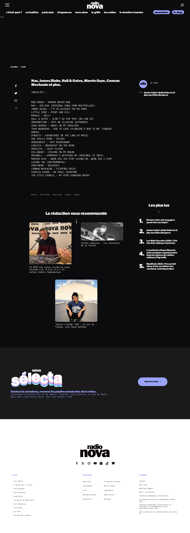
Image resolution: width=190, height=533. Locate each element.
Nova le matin (109, 486)
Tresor (77, 194)
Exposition (87, 499)
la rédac (154, 83)
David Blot (45, 194)
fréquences (64, 12)
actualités (32, 12)
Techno (68, 194)
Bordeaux (107, 499)
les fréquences (20, 504)
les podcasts (19, 489)
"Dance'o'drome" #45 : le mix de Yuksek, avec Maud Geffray (74, 325)
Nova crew (143, 485)
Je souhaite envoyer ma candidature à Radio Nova (157, 500)
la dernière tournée (131, 12)
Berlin (34, 194)
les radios (110, 12)
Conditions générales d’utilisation (153, 496)
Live (84, 490)
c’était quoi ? (14, 12)
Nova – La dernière (147, 492)
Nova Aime (87, 481)
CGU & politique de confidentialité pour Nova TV (158, 513)
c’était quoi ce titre (23, 485)
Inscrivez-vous (151, 381)
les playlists (19, 492)
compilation (108, 490)
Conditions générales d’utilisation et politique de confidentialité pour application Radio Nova (155, 506)
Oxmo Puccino (109, 495)
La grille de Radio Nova (24, 500)
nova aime (81, 12)
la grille (96, 12)
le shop (178, 12)
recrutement (87, 486)
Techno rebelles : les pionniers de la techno (100, 244)
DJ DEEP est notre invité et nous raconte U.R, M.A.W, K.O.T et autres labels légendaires (49, 269)
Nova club (57, 194)
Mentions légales (146, 488)
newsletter (161, 12)
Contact (142, 481)
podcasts (48, 12)
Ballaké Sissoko (89, 495)
